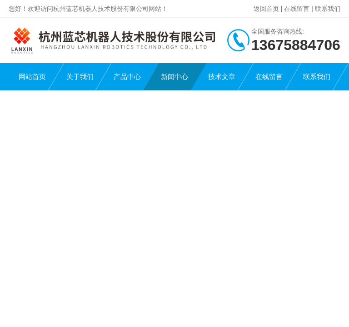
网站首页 (32, 76)
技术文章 (221, 76)
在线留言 (296, 8)
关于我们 (80, 76)
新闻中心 (174, 76)
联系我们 (327, 8)
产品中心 (127, 76)
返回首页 (266, 8)
